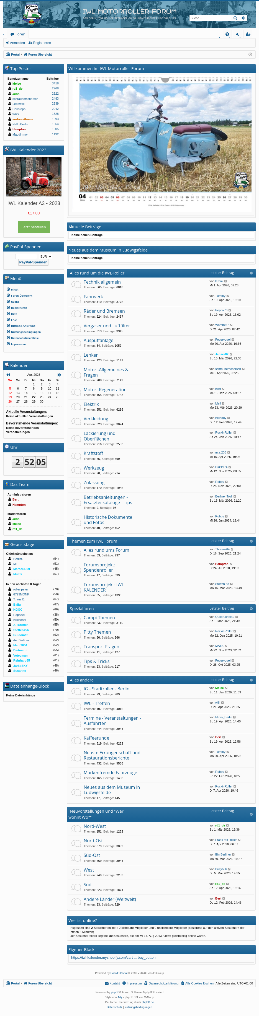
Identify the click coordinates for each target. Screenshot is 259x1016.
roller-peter (20, 589)
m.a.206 (220, 452)
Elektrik (91, 404)
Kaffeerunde (96, 738)
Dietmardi (20, 650)
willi (217, 702)
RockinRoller (223, 432)
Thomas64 (222, 549)
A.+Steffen (21, 624)
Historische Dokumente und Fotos (108, 519)
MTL (16, 564)
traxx (15, 114)
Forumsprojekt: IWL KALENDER (104, 587)
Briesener (19, 619)
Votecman (20, 655)
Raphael (19, 614)
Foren (20, 34)
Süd (87, 885)
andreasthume (22, 119)
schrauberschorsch (228, 368)
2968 (55, 88)
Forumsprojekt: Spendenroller (99, 567)
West (89, 870)
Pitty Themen (97, 632)
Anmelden (17, 43)
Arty (119, 997)
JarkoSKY (20, 665)
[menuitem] (227, 34)
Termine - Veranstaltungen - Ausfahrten (112, 720)
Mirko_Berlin (223, 717)
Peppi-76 (221, 310)
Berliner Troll (223, 496)
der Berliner (21, 640)
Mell (218, 403)
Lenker (91, 355)
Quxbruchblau (224, 616)
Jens (15, 93)
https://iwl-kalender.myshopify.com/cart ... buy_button (113, 957)
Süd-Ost (92, 855)
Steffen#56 (21, 630)
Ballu (17, 604)
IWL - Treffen (97, 703)
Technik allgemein (102, 282)
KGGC (17, 609)
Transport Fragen (101, 647)
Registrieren (42, 43)
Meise (219, 688)
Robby (219, 481)
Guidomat (20, 635)
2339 (55, 103)
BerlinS (18, 559)
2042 (55, 108)
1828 (55, 113)
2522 (55, 93)
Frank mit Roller (226, 839)
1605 (55, 129)
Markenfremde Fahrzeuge (110, 772)
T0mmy (220, 295)
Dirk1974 (221, 467)
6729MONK (21, 594)
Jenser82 (222, 354)
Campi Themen (99, 618)
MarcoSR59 (21, 569)
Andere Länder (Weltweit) (110, 899)
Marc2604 (20, 645)
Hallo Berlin (20, 124)
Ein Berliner (223, 854)
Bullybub (221, 869)
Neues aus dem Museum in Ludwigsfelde (112, 789)
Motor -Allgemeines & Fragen (106, 372)
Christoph (18, 109)
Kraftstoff (93, 453)
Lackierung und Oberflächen (100, 436)
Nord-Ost (93, 841)
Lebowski (18, 103)
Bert (218, 737)
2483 (55, 98)
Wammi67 (222, 324)
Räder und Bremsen (104, 311)
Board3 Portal (119, 973)
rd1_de (220, 825)
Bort (218, 388)
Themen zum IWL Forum (93, 541)
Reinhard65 (21, 660)
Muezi (17, 574)
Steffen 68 (222, 583)
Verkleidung (96, 419)
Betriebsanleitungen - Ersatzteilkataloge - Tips (108, 500)
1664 (55, 124)
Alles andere (82, 680)
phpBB (115, 992)
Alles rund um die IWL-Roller (97, 273)
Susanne (19, 670)
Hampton (222, 564)
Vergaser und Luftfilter (107, 326)
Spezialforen (82, 608)
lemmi (219, 281)
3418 (55, 83)
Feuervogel (222, 339)
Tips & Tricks (96, 661)
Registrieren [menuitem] (249, 35)
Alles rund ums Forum (106, 550)
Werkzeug (94, 468)
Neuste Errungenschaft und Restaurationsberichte (112, 755)
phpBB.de (148, 1002)
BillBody (220, 417)
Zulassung (94, 483)
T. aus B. (19, 599)
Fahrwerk (93, 297)
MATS (219, 645)
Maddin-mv (19, 134)
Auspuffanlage (98, 340)
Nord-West (95, 826)
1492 (55, 134)
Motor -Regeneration (105, 390)
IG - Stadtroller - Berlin (106, 689)
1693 (55, 119)
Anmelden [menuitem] (239, 35)
